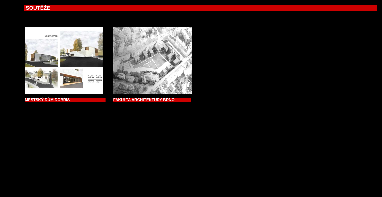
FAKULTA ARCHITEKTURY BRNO (152, 100)
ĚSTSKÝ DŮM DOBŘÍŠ (65, 100)
